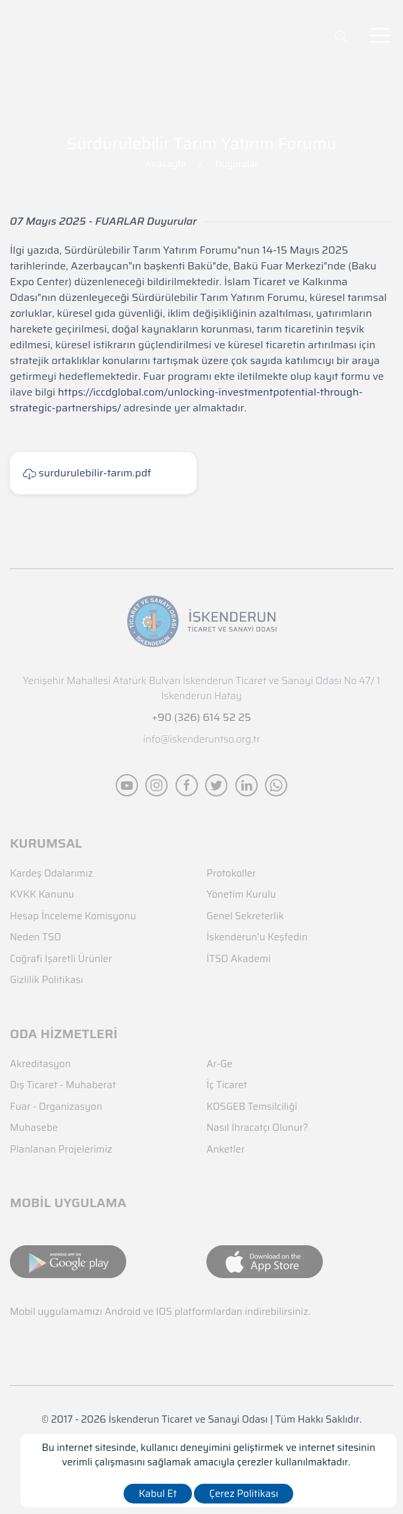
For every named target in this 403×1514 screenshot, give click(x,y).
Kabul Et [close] (158, 1494)
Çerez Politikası (243, 1494)
